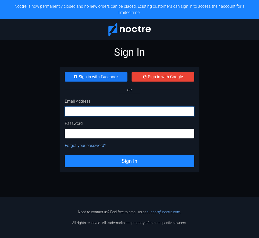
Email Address (77, 101)
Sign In (129, 161)
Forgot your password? (85, 145)
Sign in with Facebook (95, 76)
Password (74, 123)
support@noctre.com (163, 212)
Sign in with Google (163, 76)
